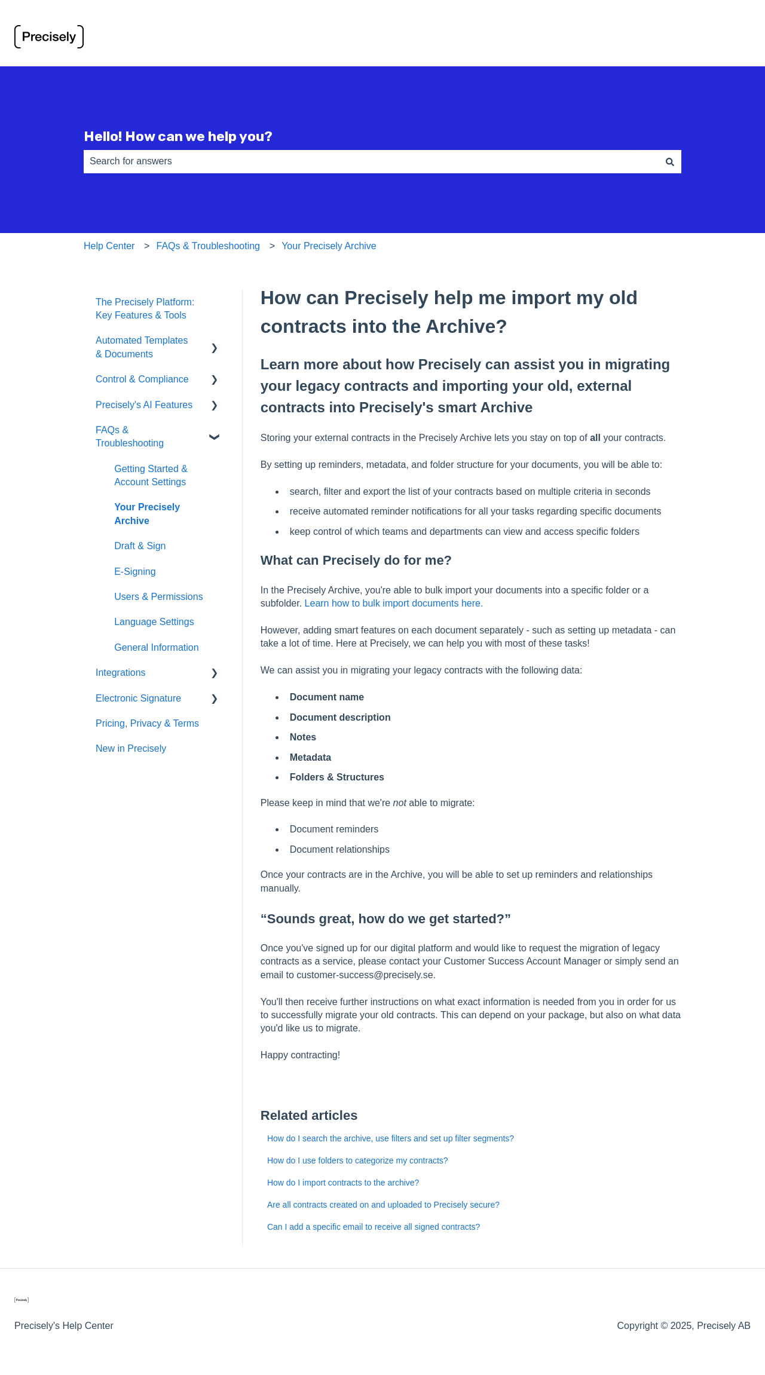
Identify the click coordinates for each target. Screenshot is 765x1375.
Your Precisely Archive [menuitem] (147, 513)
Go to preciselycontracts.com (677, 38)
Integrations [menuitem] (121, 672)
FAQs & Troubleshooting (208, 246)
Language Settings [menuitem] (154, 622)
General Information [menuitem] (156, 647)
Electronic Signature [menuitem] (138, 698)
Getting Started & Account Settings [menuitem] (151, 475)
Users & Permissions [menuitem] (158, 597)
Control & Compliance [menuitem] (142, 379)
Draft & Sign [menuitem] (140, 546)
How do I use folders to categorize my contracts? (357, 1160)
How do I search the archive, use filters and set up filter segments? (390, 1138)
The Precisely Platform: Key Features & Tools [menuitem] (145, 308)
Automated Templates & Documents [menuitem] (142, 347)
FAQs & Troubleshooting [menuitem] (130, 436)
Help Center (109, 246)
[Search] (670, 161)
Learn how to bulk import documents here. (394, 603)
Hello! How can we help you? (178, 136)
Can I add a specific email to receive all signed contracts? (373, 1227)
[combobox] (371, 161)
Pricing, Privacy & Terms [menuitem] (147, 723)
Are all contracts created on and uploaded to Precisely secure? (383, 1204)
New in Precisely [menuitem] (131, 748)
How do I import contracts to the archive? (343, 1182)
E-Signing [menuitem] (134, 571)
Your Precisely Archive (329, 246)
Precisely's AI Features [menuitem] (144, 405)
